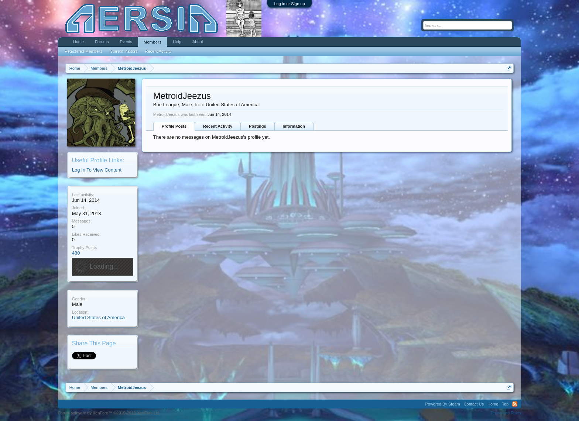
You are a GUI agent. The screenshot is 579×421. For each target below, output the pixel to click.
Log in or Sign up (289, 3)
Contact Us (474, 404)
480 (76, 253)
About (197, 41)
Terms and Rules (506, 413)
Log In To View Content (96, 170)
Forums (102, 41)
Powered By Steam (442, 404)
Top (505, 404)
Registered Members (83, 51)
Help (177, 41)
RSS (514, 404)
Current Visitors (124, 51)
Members (152, 42)
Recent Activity (217, 126)
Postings (257, 126)
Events (126, 41)
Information (294, 126)
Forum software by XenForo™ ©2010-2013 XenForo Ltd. (109, 413)
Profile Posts (174, 126)
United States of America (98, 317)
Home (78, 41)
